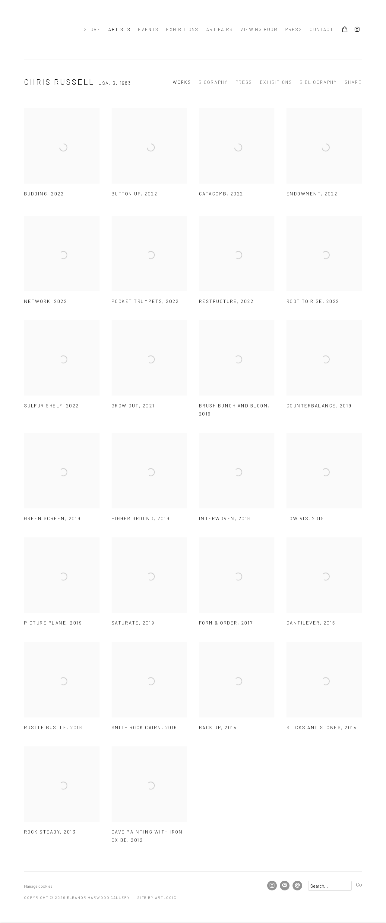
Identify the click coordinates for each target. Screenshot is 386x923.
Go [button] (359, 884)
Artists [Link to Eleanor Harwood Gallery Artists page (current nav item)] (119, 29)
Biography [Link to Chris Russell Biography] (213, 82)
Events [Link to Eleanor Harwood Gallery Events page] (148, 29)
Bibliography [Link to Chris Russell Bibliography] (318, 82)
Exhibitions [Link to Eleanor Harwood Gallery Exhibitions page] (182, 29)
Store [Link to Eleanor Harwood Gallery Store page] (92, 29)
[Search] (330, 886)
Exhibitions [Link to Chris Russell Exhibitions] (276, 82)
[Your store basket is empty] (344, 29)
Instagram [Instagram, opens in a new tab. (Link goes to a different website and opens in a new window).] (357, 29)
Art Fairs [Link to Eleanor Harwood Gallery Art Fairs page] (219, 29)
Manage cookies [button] (38, 886)
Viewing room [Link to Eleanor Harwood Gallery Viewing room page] (259, 29)
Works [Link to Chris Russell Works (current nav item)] (182, 82)
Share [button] (353, 82)
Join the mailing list (285, 885)
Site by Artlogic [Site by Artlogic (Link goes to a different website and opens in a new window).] (157, 897)
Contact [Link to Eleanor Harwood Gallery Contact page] (322, 29)
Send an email (297, 885)
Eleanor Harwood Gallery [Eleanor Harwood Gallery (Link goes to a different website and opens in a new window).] (45, 29)
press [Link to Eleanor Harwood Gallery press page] (293, 29)
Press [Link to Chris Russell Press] (244, 82)
